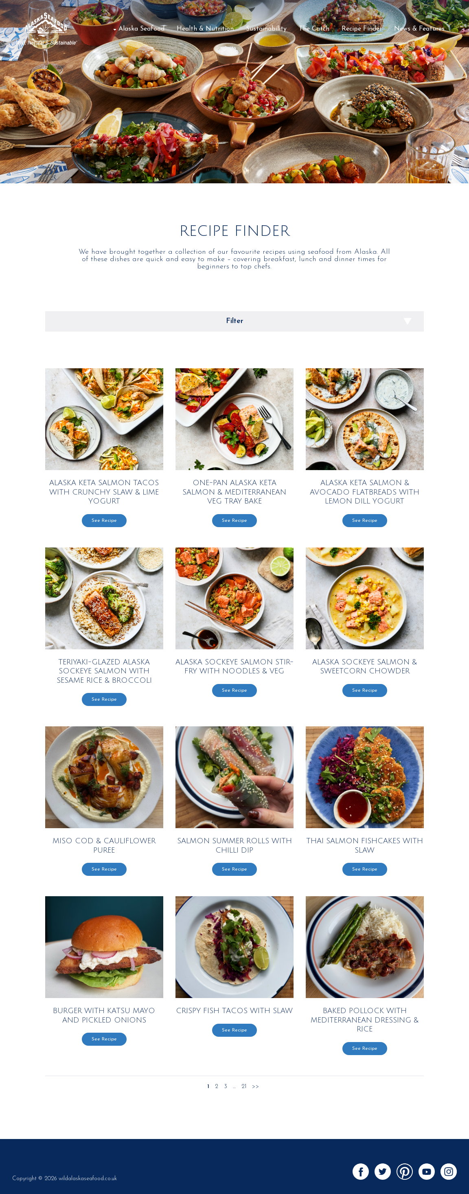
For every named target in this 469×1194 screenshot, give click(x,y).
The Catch (314, 29)
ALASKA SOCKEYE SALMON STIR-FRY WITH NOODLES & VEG (234, 666)
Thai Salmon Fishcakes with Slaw (364, 845)
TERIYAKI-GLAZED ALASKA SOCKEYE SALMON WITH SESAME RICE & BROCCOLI (104, 671)
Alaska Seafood (141, 29)
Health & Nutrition (205, 29)
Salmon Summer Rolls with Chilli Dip (234, 845)
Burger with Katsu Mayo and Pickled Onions (104, 1015)
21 (243, 1087)
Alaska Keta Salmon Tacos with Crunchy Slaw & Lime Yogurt (104, 492)
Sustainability (266, 29)
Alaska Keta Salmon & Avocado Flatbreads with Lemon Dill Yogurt (364, 492)
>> (255, 1087)
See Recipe (104, 520)
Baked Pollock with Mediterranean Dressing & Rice (365, 1020)
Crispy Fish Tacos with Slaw (234, 1011)
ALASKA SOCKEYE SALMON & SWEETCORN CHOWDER (364, 666)
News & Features (419, 29)
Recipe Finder (362, 29)
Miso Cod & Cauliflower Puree (104, 845)
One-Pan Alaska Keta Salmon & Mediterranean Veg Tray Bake (234, 492)
